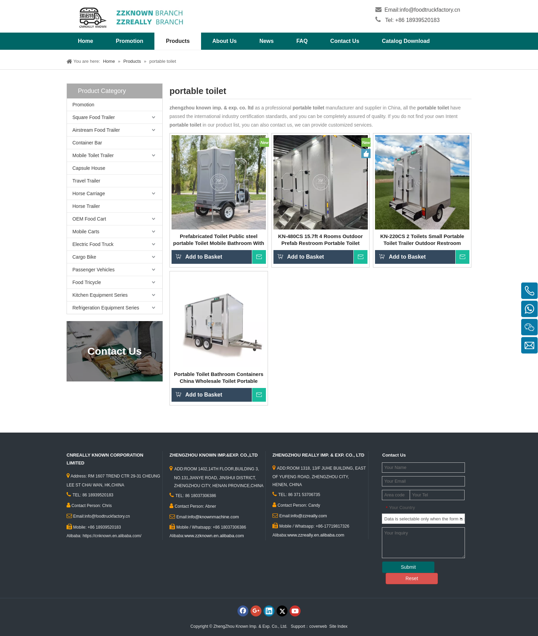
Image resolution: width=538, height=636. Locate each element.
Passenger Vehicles (93, 269)
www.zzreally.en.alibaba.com (315, 535)
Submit (408, 567)
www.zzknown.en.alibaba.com (214, 535)
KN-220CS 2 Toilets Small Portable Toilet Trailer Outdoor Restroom (422, 239)
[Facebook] (242, 610)
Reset (412, 578)
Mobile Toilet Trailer (93, 155)
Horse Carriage (88, 193)
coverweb (318, 626)
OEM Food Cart (89, 219)
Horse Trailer (86, 206)
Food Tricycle (86, 282)
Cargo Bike (84, 257)
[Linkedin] (269, 610)
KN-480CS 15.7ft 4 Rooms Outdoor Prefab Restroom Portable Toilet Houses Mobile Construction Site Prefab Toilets (320, 240)
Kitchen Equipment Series (100, 295)
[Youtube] (295, 610)
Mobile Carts (86, 231)
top (523, 606)
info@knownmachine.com (213, 516)
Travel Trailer (86, 181)
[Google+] (255, 610)
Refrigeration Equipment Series (105, 307)
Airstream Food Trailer (96, 130)
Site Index (338, 626)
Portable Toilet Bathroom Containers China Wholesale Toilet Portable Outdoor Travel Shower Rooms (219, 378)
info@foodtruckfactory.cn (430, 10)
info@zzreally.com (309, 515)
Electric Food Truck (93, 244)
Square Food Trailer (93, 117)
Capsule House (88, 168)
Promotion (83, 104)
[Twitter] (282, 610)
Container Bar (87, 142)
